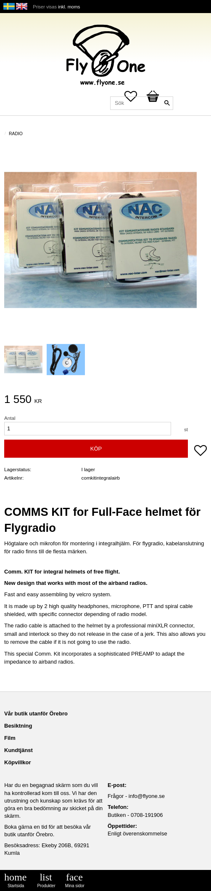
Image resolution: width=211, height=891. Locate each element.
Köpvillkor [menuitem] (17, 762)
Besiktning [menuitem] (18, 726)
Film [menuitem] (10, 738)
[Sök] (167, 103)
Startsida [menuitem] (16, 885)
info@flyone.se (147, 796)
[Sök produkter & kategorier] (141, 103)
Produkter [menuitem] (46, 885)
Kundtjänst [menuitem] (18, 750)
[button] (200, 451)
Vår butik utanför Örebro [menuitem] (36, 713)
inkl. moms (69, 6)
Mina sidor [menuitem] (74, 885)
